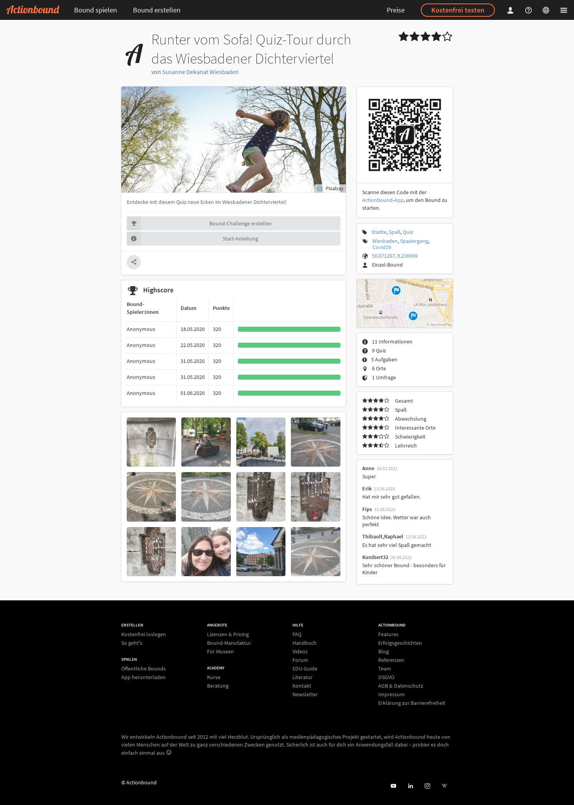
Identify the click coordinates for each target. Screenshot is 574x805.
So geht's (131, 642)
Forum (300, 659)
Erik (367, 488)
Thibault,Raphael (382, 536)
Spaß (394, 231)
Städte (378, 231)
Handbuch (304, 642)
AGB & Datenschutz (400, 685)
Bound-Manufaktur (229, 642)
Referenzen (391, 659)
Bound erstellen (157, 9)
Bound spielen (95, 9)
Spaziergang (414, 240)
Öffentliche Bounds (143, 668)
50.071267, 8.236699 (395, 255)
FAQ (296, 634)
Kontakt (301, 685)
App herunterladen (143, 677)
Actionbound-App (383, 199)
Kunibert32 (375, 557)
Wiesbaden (385, 240)
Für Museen (220, 651)
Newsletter (305, 694)
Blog (383, 651)
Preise (396, 9)
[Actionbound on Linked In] (410, 786)
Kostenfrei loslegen (143, 634)
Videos (300, 651)
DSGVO (386, 677)
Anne (368, 468)
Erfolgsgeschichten (400, 642)
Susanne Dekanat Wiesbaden (200, 72)
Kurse (213, 677)
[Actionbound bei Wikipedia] (444, 786)
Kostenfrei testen (457, 9)
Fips (367, 509)
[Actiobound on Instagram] (427, 786)
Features (388, 634)
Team (384, 668)
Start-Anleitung (192, 239)
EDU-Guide (304, 668)
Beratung (218, 685)
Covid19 (381, 247)
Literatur (302, 677)
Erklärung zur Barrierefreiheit (411, 702)
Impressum (391, 694)
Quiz (408, 231)
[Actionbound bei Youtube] (393, 786)
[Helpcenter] (530, 10)
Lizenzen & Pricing (228, 634)
